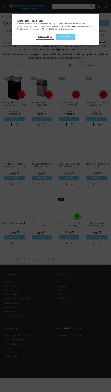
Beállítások (43, 37)
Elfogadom (64, 37)
